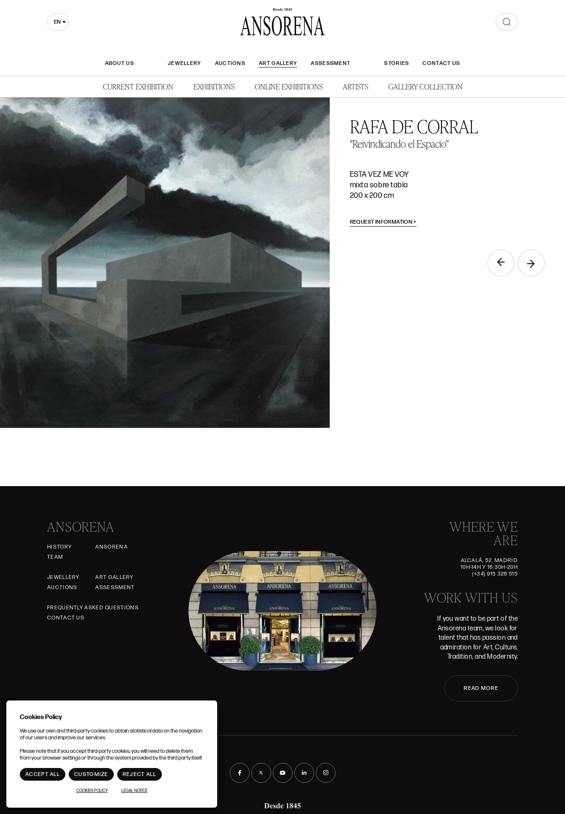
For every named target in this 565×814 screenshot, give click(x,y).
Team (55, 557)
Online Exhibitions (289, 86)
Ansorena (111, 547)
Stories (396, 63)
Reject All (139, 774)
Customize (91, 774)
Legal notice (134, 790)
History (59, 547)
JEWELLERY (185, 63)
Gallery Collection (425, 86)
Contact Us (441, 63)
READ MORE (481, 688)
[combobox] (58, 22)
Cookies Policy (92, 790)
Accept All (42, 774)
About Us (119, 63)
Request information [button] (383, 222)
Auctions (230, 63)
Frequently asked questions (93, 607)
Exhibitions (214, 86)
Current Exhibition (138, 86)
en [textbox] (57, 22)
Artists (355, 86)
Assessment (330, 63)
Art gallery (278, 63)
